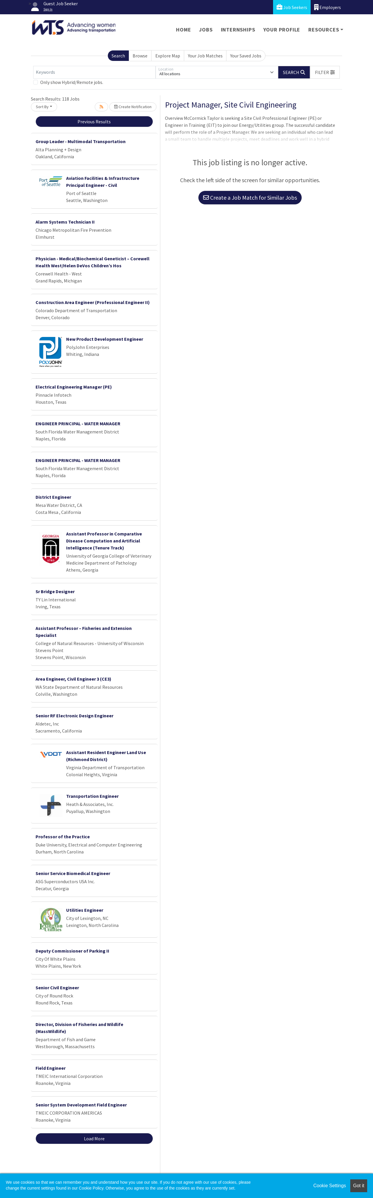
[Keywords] (94, 72)
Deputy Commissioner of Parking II (72, 951)
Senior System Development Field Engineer (81, 1105)
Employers (327, 7)
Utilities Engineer (84, 910)
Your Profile (281, 29)
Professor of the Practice (63, 836)
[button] (325, 72)
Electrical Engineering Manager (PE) (74, 387)
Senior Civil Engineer (57, 987)
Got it (358, 1185)
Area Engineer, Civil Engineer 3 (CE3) (73, 679)
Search (118, 56)
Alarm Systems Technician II (65, 222)
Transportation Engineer (92, 796)
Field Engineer (51, 1068)
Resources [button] (323, 29)
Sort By (42, 106)
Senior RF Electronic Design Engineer (74, 716)
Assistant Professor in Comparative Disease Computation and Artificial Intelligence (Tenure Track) (104, 541)
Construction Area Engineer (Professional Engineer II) (93, 302)
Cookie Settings (329, 1185)
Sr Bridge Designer (55, 591)
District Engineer (53, 497)
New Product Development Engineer (104, 339)
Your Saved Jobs (245, 56)
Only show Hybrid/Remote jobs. (71, 82)
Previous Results (94, 121)
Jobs (205, 29)
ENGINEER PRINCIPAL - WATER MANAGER (78, 423)
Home (183, 29)
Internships (238, 29)
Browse (140, 56)
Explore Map (167, 56)
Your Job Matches (205, 56)
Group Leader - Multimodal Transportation (81, 141)
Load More (94, 1138)
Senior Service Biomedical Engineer (73, 873)
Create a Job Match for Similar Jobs (250, 197)
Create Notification (133, 106)
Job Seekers (292, 7)
